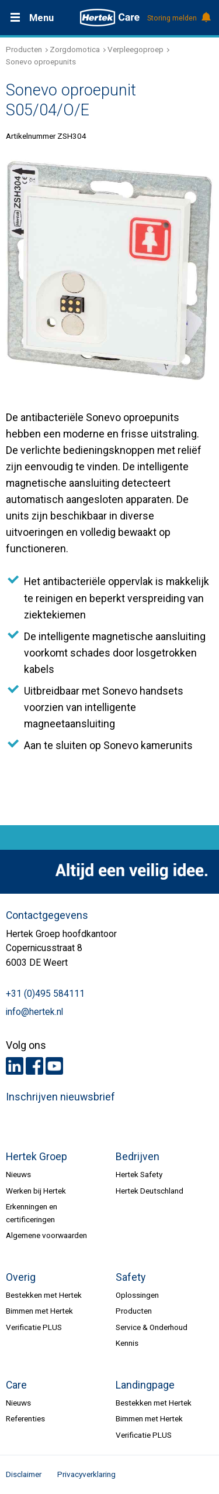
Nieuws (18, 1174)
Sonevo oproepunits (41, 61)
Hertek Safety (139, 1174)
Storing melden (178, 18)
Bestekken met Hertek (44, 1295)
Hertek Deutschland (149, 1190)
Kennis (127, 1343)
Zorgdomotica (75, 49)
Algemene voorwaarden (46, 1235)
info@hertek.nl (34, 1012)
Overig (21, 1277)
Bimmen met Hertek (39, 1310)
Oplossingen (137, 1295)
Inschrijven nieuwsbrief (60, 1097)
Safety (130, 1277)
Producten (24, 49)
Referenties (25, 1418)
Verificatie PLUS (34, 1327)
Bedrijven (137, 1157)
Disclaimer (23, 1474)
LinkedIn (14, 1066)
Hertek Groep (36, 1157)
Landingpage (145, 1385)
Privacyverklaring (86, 1474)
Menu (41, 17)
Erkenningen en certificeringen (31, 1212)
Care (16, 1385)
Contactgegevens (47, 915)
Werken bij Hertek (36, 1190)
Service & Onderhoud (151, 1327)
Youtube (54, 1066)
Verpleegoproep (135, 49)
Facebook (34, 1066)
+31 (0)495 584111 (45, 994)
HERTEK (110, 17)
